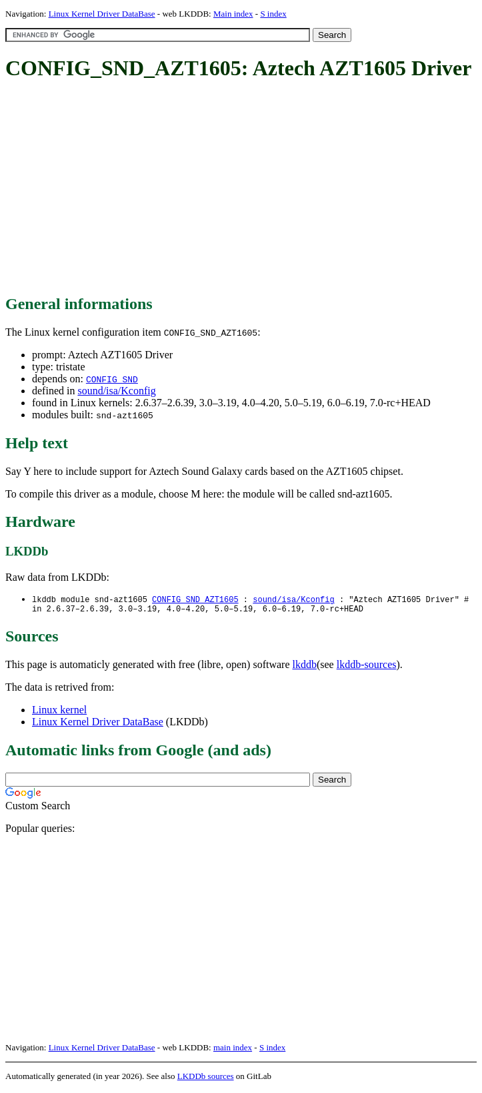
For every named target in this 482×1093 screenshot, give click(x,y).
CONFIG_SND (112, 379)
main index (232, 1050)
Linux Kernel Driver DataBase (102, 14)
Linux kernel (59, 712)
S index (273, 14)
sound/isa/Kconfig (116, 390)
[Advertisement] (243, 188)
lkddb (305, 667)
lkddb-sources (367, 667)
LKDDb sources (205, 1079)
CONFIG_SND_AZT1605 (195, 599)
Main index (233, 14)
